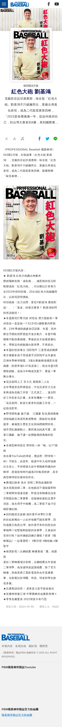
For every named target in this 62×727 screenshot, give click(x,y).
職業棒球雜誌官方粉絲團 (17, 715)
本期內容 (7, 646)
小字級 (6, 138)
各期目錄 (20, 646)
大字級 (22, 138)
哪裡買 (44, 646)
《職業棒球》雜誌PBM (19, 4)
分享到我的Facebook (39, 138)
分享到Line (55, 138)
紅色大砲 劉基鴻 (31, 92)
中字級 (14, 138)
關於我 (33, 646)
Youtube (56, 4)
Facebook (48, 4)
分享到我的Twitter (47, 138)
